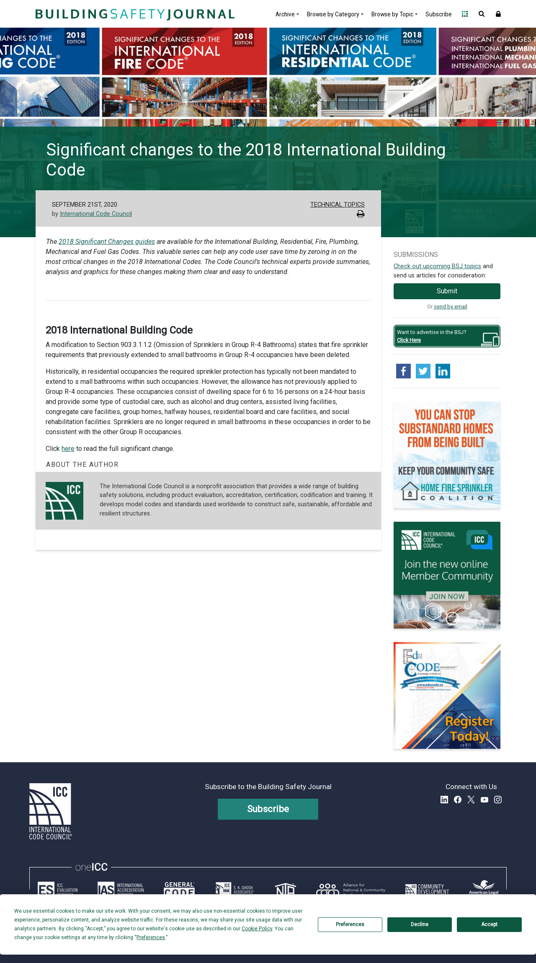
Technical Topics (337, 204)
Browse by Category (333, 14)
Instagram (498, 800)
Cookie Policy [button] (257, 929)
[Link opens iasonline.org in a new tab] (121, 890)
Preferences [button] (151, 937)
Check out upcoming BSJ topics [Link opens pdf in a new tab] (437, 266)
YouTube (484, 800)
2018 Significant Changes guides (107, 242)
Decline (419, 924)
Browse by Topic (392, 14)
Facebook (458, 800)
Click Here (409, 340)
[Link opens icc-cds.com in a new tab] (427, 890)
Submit (447, 291)
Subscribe (438, 14)
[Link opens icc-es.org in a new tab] (57, 890)
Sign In (498, 14)
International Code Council (96, 213)
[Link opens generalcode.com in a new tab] (179, 890)
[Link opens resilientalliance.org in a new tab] (350, 890)
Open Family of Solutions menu (464, 14)
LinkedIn (444, 800)
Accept (489, 924)
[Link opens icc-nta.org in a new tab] (285, 890)
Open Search (481, 14)
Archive (285, 14)
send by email (450, 306)
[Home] (134, 14)
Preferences (350, 924)
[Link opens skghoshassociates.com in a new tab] (235, 890)
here (68, 449)
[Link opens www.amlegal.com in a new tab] (483, 890)
